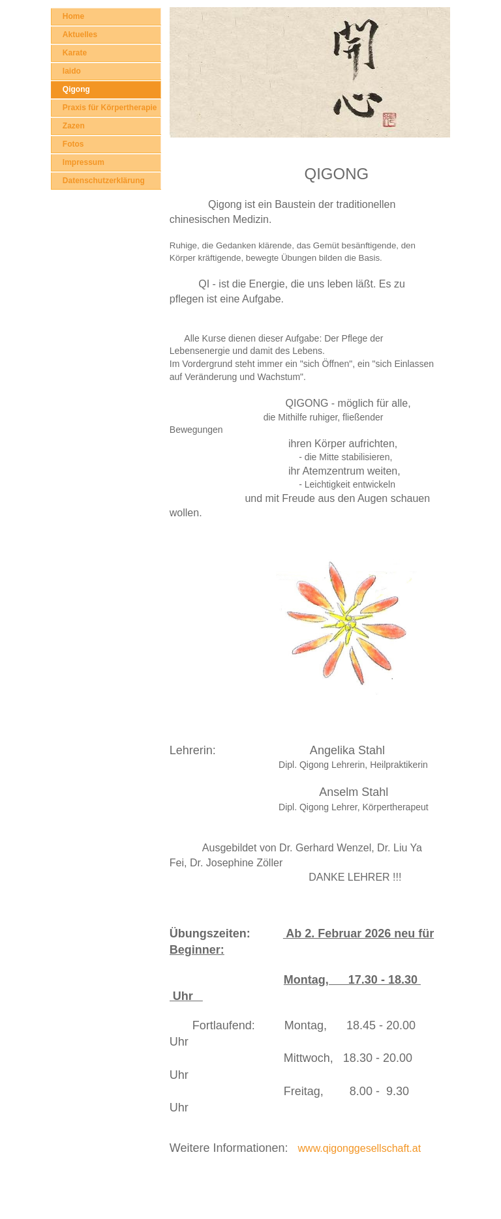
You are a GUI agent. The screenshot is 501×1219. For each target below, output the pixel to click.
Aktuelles (80, 34)
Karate (75, 52)
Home (73, 16)
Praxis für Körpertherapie (110, 107)
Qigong (76, 89)
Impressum (83, 162)
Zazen (74, 125)
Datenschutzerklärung (104, 180)
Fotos (73, 144)
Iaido (72, 71)
